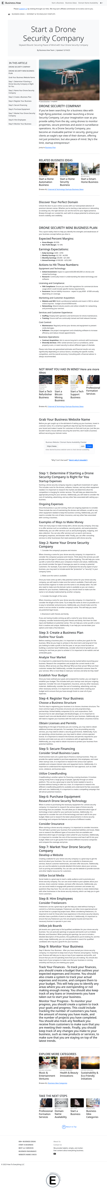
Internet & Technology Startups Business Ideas (66, 189)
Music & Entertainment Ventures (47, 1075)
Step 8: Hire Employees (17, 120)
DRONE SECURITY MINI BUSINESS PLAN (21, 72)
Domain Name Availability (88, 3)
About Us (57, 1141)
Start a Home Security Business (67, 182)
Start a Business (58, 3)
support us (23, 9)
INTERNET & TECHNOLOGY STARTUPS (41, 14)
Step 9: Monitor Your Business (20, 124)
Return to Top (69, 1127)
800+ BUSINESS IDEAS (27, 1141)
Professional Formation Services (93, 390)
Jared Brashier (45, 101)
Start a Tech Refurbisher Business (45, 394)
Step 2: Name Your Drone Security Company (21, 91)
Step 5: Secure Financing (18, 105)
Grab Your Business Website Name (22, 77)
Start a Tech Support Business (77, 394)
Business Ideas (71, 3)
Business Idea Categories (57, 1083)
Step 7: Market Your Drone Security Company (22, 114)
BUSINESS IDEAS (18, 14)
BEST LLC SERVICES (26, 1148)
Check (89, 446)
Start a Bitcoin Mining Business (60, 396)
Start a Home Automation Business (46, 182)
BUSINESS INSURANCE (27, 1151)
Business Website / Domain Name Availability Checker (66, 442)
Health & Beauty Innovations (69, 1074)
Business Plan (50, 147)
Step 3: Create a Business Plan (20, 97)
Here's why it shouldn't (78, 460)
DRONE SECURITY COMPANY (19, 67)
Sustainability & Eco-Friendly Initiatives (89, 1075)
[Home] (9, 14)
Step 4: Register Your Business (20, 101)
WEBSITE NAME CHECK (28, 1154)
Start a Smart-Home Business (89, 180)
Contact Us (58, 1145)
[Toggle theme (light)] (101, 3)
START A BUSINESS (26, 1145)
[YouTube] (55, 1154)
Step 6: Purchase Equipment (19, 109)
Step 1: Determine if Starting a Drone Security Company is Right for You (21, 84)
